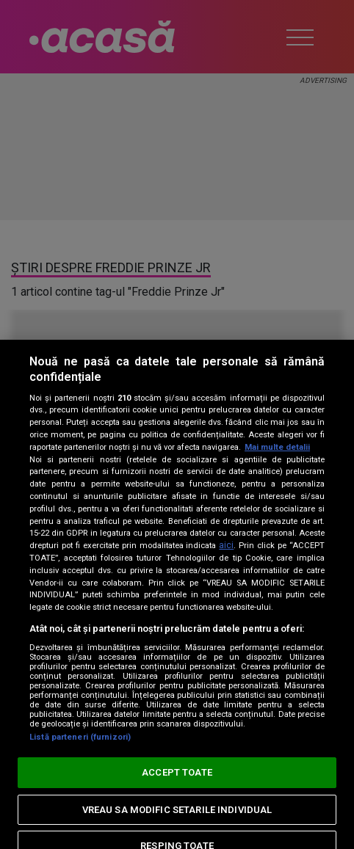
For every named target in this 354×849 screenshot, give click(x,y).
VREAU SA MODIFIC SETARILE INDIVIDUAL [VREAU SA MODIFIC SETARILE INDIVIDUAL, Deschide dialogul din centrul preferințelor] (177, 809)
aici (226, 545)
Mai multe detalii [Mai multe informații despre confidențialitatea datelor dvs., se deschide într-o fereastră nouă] (277, 447)
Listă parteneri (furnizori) (80, 737)
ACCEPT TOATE (177, 772)
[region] (177, 594)
